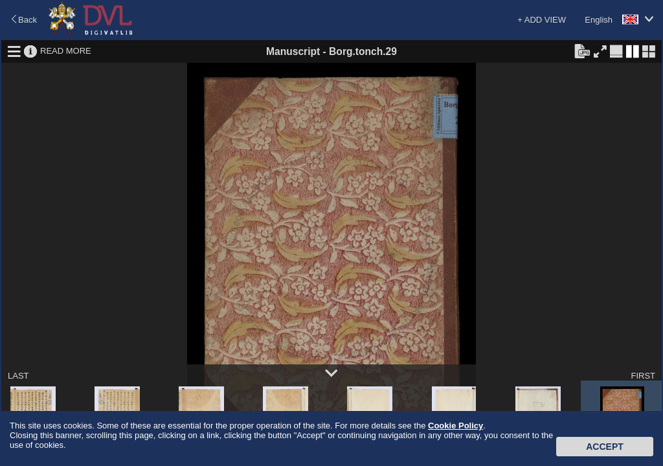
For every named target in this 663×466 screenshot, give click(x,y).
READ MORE (65, 51)
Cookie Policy (455, 425)
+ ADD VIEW (541, 20)
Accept (605, 446)
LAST (18, 376)
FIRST (643, 376)
